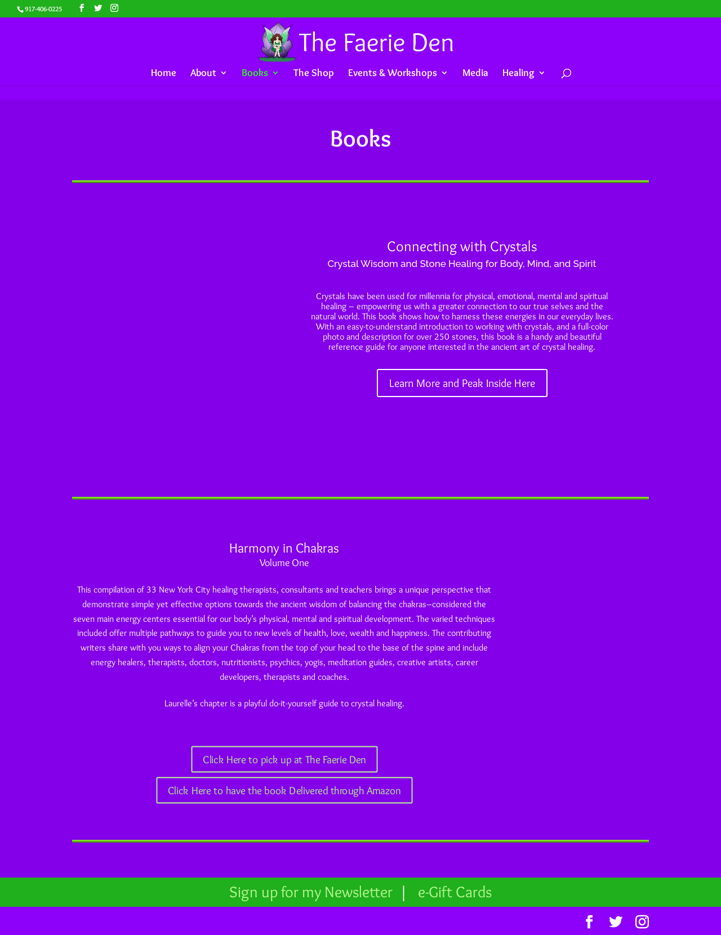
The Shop (313, 74)
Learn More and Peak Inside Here (462, 383)
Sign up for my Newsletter (312, 891)
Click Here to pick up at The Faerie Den (284, 759)
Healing (518, 74)
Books (255, 74)
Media (475, 74)
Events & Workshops (392, 74)
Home (163, 74)
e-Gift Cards (455, 891)
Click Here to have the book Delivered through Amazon (284, 790)
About (203, 74)
